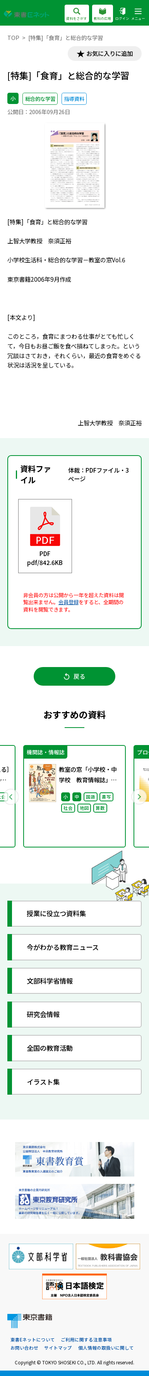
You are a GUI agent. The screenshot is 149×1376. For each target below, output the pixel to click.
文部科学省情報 (50, 981)
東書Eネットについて (32, 1339)
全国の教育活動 (50, 1048)
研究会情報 (43, 1014)
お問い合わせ (24, 1348)
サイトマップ (58, 1348)
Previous (10, 796)
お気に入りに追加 (109, 53)
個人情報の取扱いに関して (106, 1348)
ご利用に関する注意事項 (86, 1339)
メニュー (138, 13)
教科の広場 (102, 13)
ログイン (122, 13)
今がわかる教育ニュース (63, 947)
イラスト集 (43, 1082)
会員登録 (68, 602)
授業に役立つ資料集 (56, 913)
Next (138, 796)
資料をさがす (76, 13)
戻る (74, 676)
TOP (13, 37)
